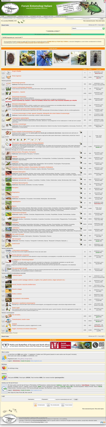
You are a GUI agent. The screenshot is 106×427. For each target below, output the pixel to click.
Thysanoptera (42, 236)
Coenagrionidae (37, 158)
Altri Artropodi (16, 239)
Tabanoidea (40, 210)
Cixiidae (48, 180)
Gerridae (14, 174)
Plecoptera (30, 153)
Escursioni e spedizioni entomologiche (23, 303)
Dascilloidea (23, 225)
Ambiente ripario (17, 275)
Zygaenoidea (42, 232)
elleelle (97, 147)
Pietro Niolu (98, 219)
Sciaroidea (73, 209)
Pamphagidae (57, 163)
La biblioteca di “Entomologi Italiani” (23, 259)
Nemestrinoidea (38, 209)
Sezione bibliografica (7, 248)
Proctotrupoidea (72, 219)
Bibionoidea (34, 208)
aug (97, 330)
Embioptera (33, 169)
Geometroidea (15, 230)
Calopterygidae (29, 158)
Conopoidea (55, 208)
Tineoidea (20, 232)
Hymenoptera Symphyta (19, 212)
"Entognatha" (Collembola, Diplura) (39, 240)
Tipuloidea (52, 210)
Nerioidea (45, 209)
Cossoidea (48, 229)
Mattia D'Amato (89, 386)
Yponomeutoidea (34, 232)
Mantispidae (44, 198)
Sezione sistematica (7, 129)
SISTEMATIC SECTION (35, 16)
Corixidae (67, 173)
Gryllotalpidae (32, 163)
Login (3, 396)
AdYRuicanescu (41, 385)
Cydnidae (73, 173)
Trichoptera (36, 153)
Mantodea (44, 169)
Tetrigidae (30, 165)
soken (97, 137)
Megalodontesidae (40, 214)
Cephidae (25, 214)
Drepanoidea (55, 229)
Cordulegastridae (46, 158)
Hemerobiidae (36, 198)
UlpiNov (98, 164)
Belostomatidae (50, 173)
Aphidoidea (29, 184)
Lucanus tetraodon (97, 277)
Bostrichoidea (22, 224)
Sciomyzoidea (8, 210)
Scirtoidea (52, 225)
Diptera (14, 206)
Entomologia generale (18, 82)
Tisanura (49, 236)
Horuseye (97, 94)
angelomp (72, 385)
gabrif (97, 316)
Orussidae (47, 214)
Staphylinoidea (59, 225)
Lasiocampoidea (46, 230)
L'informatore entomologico (20, 250)
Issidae (59, 180)
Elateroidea (30, 225)
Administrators (16, 361)
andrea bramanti (51, 385)
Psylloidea (41, 184)
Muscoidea (31, 209)
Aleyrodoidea (22, 184)
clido (97, 78)
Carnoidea (40, 208)
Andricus (59, 385)
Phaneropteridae (65, 163)
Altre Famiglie (72, 180)
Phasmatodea (50, 169)
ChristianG (99, 385)
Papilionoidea (69, 230)
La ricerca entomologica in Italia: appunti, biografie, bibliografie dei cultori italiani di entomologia (40, 113)
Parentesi (19, 388)
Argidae (21, 214)
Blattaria (21, 169)
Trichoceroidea (60, 210)
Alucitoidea (27, 229)
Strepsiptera (36, 236)
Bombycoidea (34, 229)
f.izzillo (97, 300)
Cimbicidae (31, 214)
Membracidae (65, 180)
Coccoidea (35, 184)
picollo (24, 388)
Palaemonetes (12, 388)
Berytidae (57, 173)
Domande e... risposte (18, 92)
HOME (2, 16)
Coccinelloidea (64, 224)
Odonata (14, 156)
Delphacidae (54, 180)
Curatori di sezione (25, 361)
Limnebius (56, 386)
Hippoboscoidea (16, 209)
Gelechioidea (70, 229)
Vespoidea (14, 220)
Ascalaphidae (22, 198)
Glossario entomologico (19, 104)
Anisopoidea (22, 208)
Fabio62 (26, 386)
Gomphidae (67, 158)
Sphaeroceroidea (17, 210)
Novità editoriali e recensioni (20, 255)
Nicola (97, 321)
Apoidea (21, 219)
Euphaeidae (61, 158)
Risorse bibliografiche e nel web (27, 126)
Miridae (25, 174)
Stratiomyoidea (26, 210)
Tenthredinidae (66, 214)
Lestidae (73, 158)
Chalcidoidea (27, 219)
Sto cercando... (16, 315)
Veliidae (79, 174)
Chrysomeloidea (56, 224)
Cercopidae (30, 180)
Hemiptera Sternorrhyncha (20, 183)
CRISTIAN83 (97, 245)
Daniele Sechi (97, 305)
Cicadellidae (36, 180)
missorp (98, 106)
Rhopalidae (62, 174)
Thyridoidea (14, 232)
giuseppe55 (98, 225)
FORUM (14, 324)
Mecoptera (15, 187)
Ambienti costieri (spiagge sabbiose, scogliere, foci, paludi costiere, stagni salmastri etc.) (38, 280)
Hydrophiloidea (37, 225)
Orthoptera (15, 162)
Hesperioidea (38, 230)
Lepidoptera (15, 228)
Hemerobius (97, 203)
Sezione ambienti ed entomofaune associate (14, 273)
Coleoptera (15, 222)
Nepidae (34, 174)
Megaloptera (15, 192)
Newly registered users (36, 361)
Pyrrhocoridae (48, 174)
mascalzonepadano (78, 386)
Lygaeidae (19, 174)
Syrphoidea (33, 210)
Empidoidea (67, 208)
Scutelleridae (68, 174)
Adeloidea (21, 229)
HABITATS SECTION (48, 16)
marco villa (69, 386)
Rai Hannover (48, 388)
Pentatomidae (40, 174)
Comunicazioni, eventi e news (21, 319)
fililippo (97, 126)
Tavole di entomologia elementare (22, 87)
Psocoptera (22, 236)
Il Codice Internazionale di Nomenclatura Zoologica (27, 109)
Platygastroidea (64, 219)
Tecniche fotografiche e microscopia (66, 126)
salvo (97, 257)
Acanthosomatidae (23, 173)
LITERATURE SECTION (61, 16)
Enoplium (15, 386)
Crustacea (27, 240)
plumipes (97, 199)
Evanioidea (47, 219)
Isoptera (39, 169)
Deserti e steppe (17, 289)
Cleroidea (48, 224)
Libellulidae (15, 159)
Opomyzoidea (58, 209)
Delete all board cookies (6, 333)
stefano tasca (97, 296)
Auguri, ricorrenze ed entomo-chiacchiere (24, 328)
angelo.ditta (66, 385)
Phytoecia (97, 270)
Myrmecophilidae (49, 163)
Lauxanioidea (24, 209)
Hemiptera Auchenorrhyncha (20, 178)
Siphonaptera (28, 236)
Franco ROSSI (33, 386)
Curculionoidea (16, 225)
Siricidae (60, 214)
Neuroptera (15, 197)
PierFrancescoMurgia (32, 388)
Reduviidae (55, 174)
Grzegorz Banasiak (97, 84)
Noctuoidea (63, 230)
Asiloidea (28, 208)
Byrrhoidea (36, 224)
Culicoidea (61, 208)
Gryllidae (26, 163)
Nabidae (29, 174)
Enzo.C (21, 386)
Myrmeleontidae (52, 198)
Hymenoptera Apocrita (18, 217)
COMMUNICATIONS (11, 16)
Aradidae (43, 173)
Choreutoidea (41, 229)
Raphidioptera (16, 201)
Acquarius (97, 282)
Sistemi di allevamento (41, 126)
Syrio (64, 388)
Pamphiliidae (54, 214)
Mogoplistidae (40, 163)
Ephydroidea (74, 208)
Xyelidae (73, 214)
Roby (97, 89)
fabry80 (97, 263)
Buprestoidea (29, 224)
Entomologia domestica (19, 96)
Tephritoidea (46, 210)
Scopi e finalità (16, 71)
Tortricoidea (26, 232)
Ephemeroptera (23, 153)
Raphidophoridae (16, 165)
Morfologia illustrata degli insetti (26, 84)
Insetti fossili (16, 243)
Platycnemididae (22, 159)
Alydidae (31, 173)
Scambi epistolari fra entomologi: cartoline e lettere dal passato (34, 115)
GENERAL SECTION (23, 16)
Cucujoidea (71, 224)
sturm (97, 291)
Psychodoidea (66, 209)
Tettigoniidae (24, 165)
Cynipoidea (41, 219)
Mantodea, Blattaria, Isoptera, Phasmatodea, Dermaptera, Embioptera (32, 167)
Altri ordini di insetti (18, 234)
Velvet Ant (97, 73)
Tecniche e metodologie (19, 124)
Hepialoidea (31, 230)
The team (15, 333)
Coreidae (62, 173)
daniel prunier (97, 115)
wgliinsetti (97, 100)
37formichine (33, 385)
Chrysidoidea (34, 219)
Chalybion (97, 110)
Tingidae (74, 174)
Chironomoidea (47, 208)
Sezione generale (6, 80)
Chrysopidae (29, 198)
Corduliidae (54, 158)
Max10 (97, 185)
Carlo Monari (97, 326)
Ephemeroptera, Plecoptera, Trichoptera (24, 152)
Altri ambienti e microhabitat (20, 298)
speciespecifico (59, 377)
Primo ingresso (16, 76)
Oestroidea (51, 209)
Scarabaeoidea (45, 225)
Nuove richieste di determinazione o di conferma (26, 131)
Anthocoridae (37, 173)
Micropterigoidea (55, 230)
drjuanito (10, 386)
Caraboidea (43, 224)
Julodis (98, 252)
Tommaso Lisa (97, 120)
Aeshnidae (21, 158)
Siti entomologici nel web (19, 268)
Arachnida (21, 240)
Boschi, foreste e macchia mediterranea (24, 284)
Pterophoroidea (77, 230)
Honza (44, 386)
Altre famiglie (37, 165)
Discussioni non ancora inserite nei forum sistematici (28, 143)
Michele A (97, 154)
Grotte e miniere (17, 294)
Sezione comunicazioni (8, 312)
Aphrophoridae (22, 180)
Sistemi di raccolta (52, 126)
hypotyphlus (49, 386)
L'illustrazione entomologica (20, 118)
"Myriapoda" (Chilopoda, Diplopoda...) (58, 240)
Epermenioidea (62, 229)
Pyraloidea (8, 232)
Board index (5, 25)
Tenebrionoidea (68, 225)
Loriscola (62, 386)
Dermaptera (27, 169)
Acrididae (21, 163)
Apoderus (97, 230)
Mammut (97, 194)
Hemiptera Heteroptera (18, 172)
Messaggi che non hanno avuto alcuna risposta (23, 149)
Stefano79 (60, 388)
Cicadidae (42, 180)
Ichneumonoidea (55, 219)
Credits (46, 422)
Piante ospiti (15, 307)
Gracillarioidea (23, 230)
